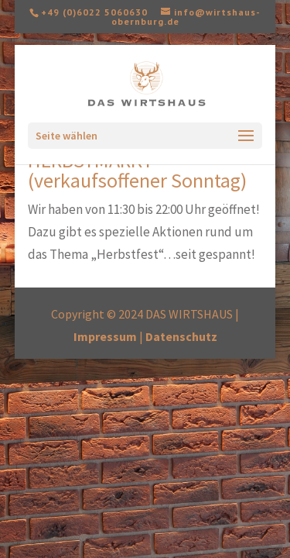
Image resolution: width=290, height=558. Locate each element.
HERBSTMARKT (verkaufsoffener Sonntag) (137, 170)
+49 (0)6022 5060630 (94, 12)
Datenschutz (181, 336)
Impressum (105, 336)
